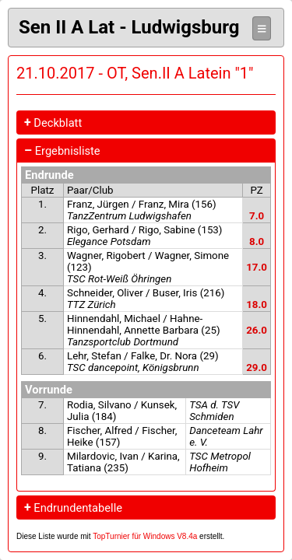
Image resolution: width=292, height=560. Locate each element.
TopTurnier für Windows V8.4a (145, 536)
